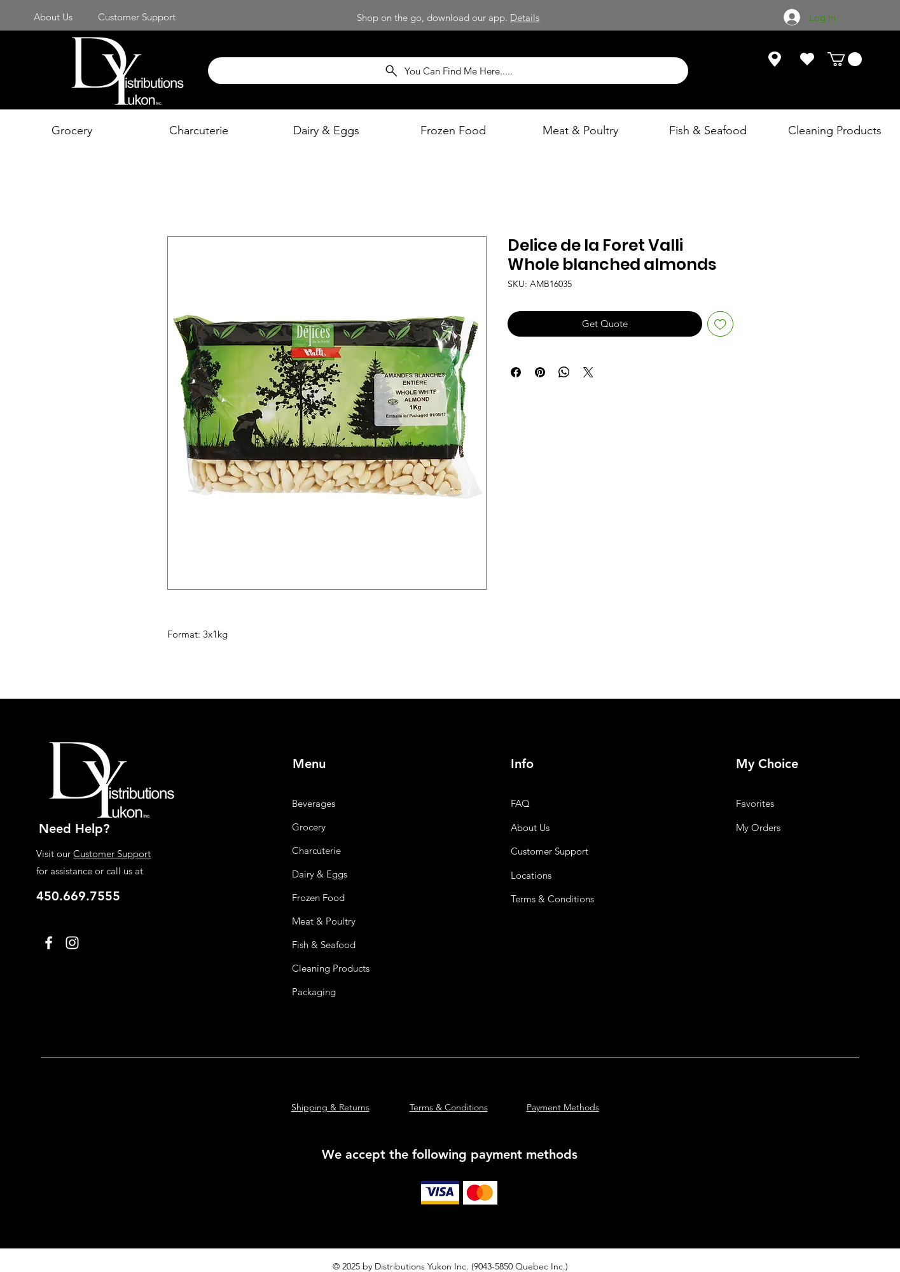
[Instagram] (72, 942)
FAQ (520, 803)
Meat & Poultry (324, 921)
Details (524, 17)
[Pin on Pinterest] (540, 372)
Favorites (755, 803)
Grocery (309, 827)
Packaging (314, 992)
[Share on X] (588, 372)
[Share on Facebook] (515, 372)
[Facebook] (48, 942)
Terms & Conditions (552, 899)
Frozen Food (318, 897)
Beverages (313, 803)
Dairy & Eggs (319, 874)
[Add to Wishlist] (720, 324)
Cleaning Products (331, 968)
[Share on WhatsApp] (564, 372)
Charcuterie (316, 850)
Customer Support (112, 854)
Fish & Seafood (324, 945)
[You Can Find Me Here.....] (448, 70)
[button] (844, 59)
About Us (530, 827)
